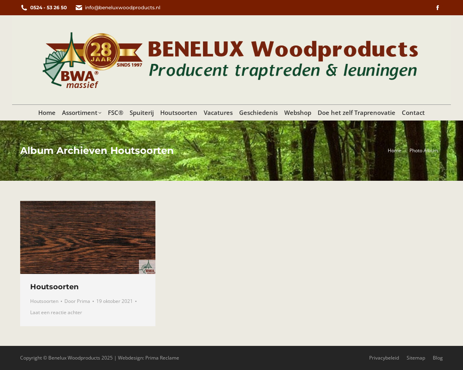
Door (77, 301)
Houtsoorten (54, 286)
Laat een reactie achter (56, 312)
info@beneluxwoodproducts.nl (117, 7)
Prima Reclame (162, 357)
